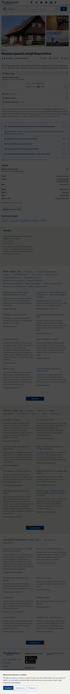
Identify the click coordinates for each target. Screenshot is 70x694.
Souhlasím (8, 688)
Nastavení (32, 688)
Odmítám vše (20, 688)
